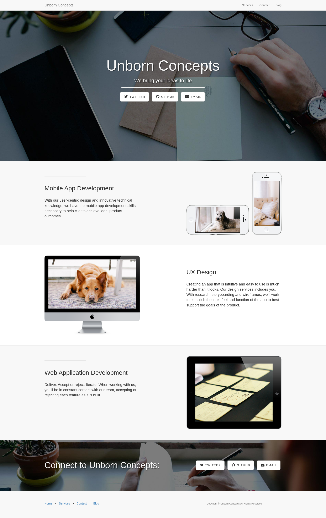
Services (247, 5)
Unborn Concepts (59, 5)
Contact (264, 5)
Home (48, 503)
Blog (279, 5)
